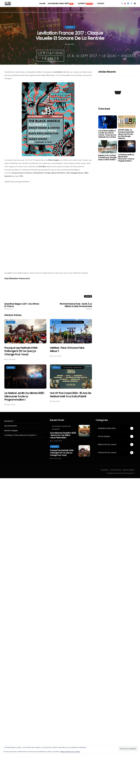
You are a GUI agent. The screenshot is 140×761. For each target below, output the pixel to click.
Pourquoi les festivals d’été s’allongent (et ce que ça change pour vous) (20, 351)
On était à (85, 3)
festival (70, 27)
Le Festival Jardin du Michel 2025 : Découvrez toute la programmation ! (24, 396)
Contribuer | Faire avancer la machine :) (20, 435)
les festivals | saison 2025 (61, 3)
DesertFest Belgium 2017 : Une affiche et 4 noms (21, 306)
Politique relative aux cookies (70, 752)
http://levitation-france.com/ (17, 278)
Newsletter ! (9, 421)
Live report (56, 429)
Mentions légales (11, 431)
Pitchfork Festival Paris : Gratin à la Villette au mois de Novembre (74, 306)
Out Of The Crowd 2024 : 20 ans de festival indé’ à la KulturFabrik (70, 394)
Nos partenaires (10, 426)
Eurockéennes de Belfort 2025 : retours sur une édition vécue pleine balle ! (63, 435)
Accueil (42, 3)
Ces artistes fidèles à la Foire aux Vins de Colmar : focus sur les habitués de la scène (107, 134)
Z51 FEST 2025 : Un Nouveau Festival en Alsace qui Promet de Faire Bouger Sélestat (126, 134)
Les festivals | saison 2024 (72, 367)
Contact (100, 3)
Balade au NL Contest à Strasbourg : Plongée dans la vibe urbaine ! (107, 157)
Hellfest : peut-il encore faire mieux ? (67, 349)
